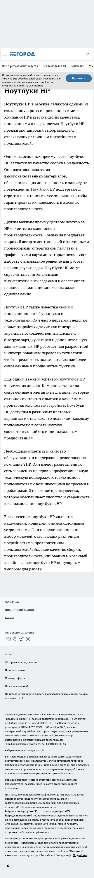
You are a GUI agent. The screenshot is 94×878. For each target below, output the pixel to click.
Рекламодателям (54, 66)
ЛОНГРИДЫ (12, 601)
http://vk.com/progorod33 (21, 811)
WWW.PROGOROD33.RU (42, 714)
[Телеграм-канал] (21, 639)
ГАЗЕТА (9, 617)
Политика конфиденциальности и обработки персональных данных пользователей (46, 696)
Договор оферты (15, 678)
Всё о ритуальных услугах (20, 66)
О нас (8, 654)
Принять (78, 78)
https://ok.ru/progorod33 (54, 811)
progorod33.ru (62, 783)
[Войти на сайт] (87, 54)
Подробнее (80, 855)
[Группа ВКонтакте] (8, 639)
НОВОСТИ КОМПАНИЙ (19, 609)
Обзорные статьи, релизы (21, 662)
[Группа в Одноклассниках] (15, 639)
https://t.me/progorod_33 (20, 815)
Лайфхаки (77, 66)
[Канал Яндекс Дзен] (28, 639)
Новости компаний (16, 686)
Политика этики (15, 670)
